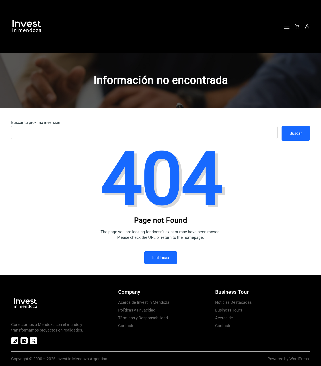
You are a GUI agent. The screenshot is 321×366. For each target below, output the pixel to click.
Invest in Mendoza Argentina (81, 358)
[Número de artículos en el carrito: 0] (297, 26)
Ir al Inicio (160, 257)
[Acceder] (307, 26)
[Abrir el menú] (286, 26)
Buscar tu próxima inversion (35, 122)
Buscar (296, 133)
